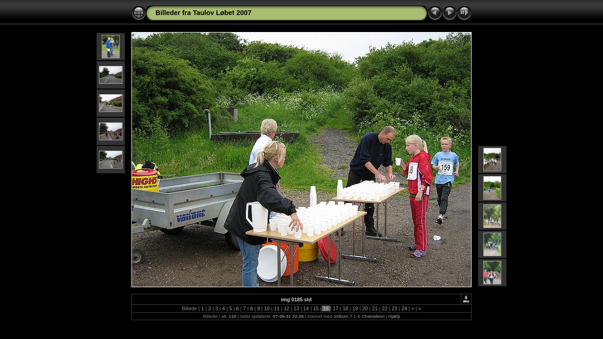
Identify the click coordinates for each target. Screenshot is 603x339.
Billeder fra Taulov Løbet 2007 (203, 12)
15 (316, 308)
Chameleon (372, 316)
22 (384, 308)
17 (335, 308)
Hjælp (394, 316)
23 (394, 308)
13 (296, 308)
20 (365, 308)
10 (267, 308)
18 (345, 308)
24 (404, 308)
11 (276, 308)
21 (375, 308)
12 (286, 308)
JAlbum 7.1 (345, 316)
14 (306, 308)
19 (355, 308)
